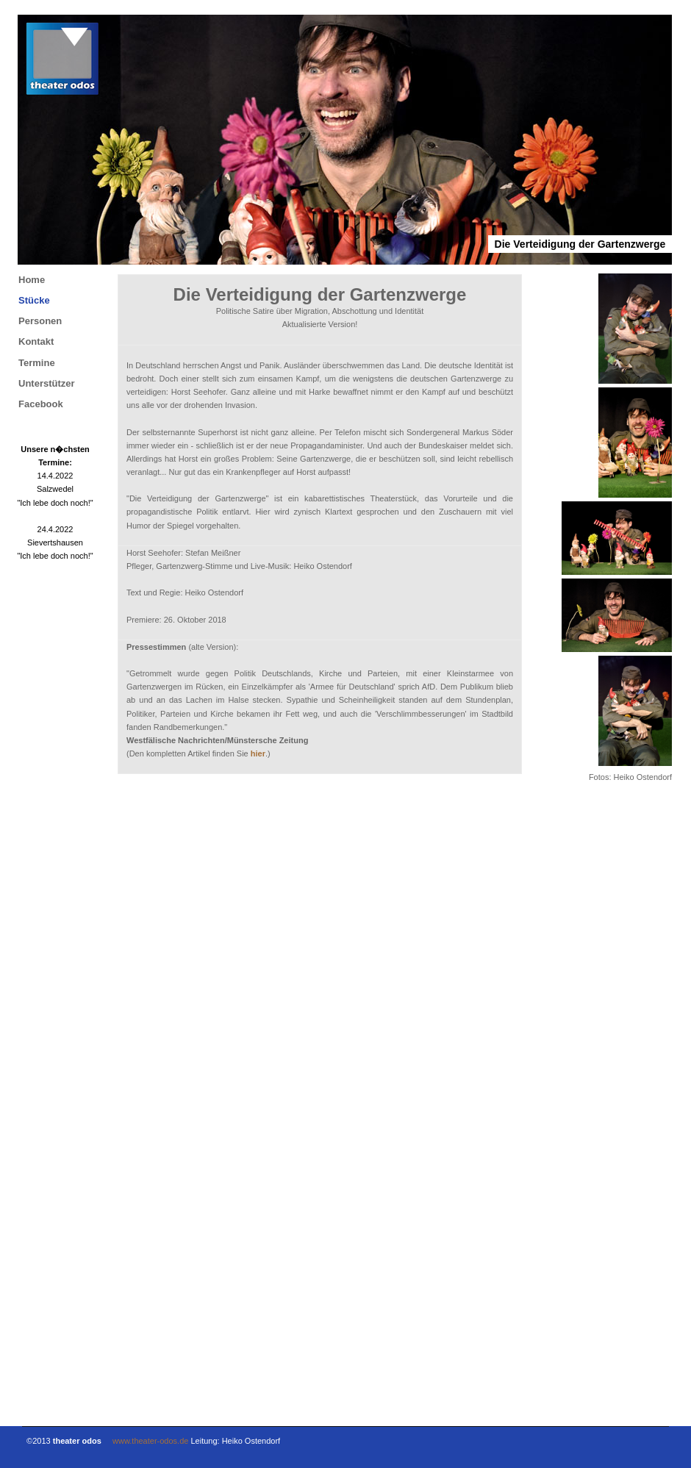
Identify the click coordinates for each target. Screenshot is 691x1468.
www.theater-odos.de (150, 1440)
